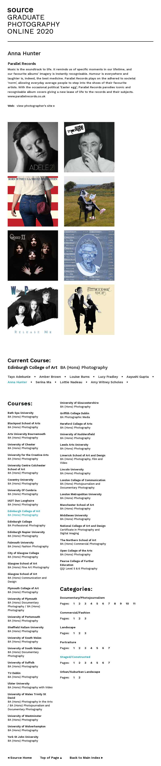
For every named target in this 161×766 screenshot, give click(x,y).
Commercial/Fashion (75, 612)
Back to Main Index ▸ (86, 758)
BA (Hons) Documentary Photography (24, 652)
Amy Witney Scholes (107, 382)
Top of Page (51, 758)
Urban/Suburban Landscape (80, 671)
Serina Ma (43, 382)
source (20, 9)
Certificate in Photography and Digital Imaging (83, 529)
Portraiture (68, 642)
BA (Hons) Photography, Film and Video (82, 459)
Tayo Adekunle (19, 377)
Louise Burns (79, 377)
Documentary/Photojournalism (82, 597)
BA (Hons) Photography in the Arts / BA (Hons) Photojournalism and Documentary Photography (30, 702)
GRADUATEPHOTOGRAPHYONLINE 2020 (33, 24)
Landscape (68, 627)
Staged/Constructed (75, 656)
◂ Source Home (20, 758)
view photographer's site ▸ (36, 105)
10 (127, 603)
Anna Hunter (17, 382)
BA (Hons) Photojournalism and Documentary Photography (82, 484)
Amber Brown (50, 377)
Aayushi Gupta (138, 377)
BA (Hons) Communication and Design (27, 577)
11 (134, 603)
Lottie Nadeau (71, 382)
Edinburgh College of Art (58, 367)
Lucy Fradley (108, 377)
